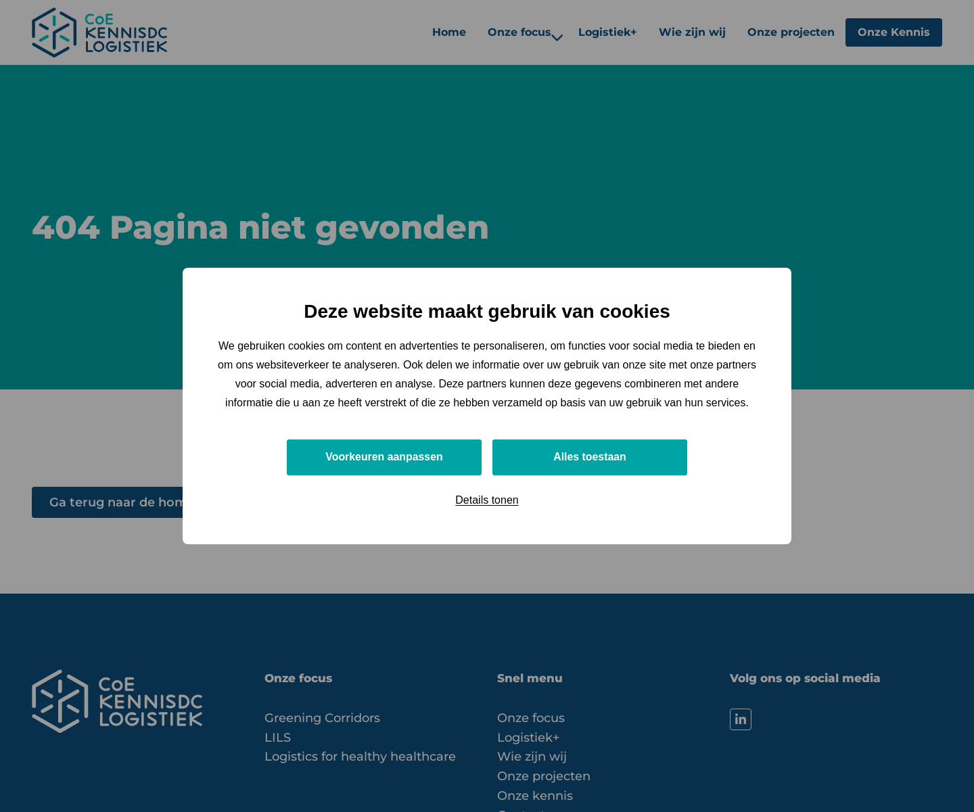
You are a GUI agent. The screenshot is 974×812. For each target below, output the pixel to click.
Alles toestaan (589, 456)
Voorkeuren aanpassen (384, 456)
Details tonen (486, 500)
